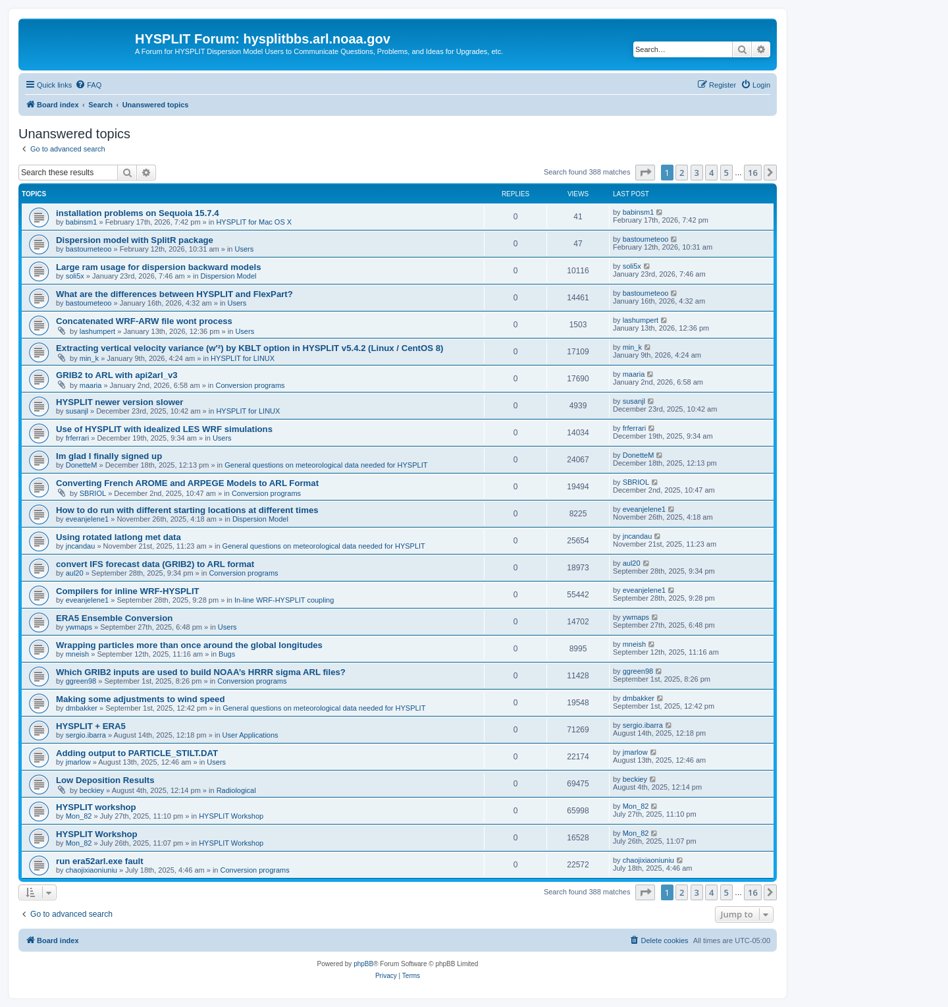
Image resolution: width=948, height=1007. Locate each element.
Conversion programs (249, 385)
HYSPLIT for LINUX (243, 358)
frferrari (77, 438)
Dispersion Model (229, 276)
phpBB (363, 963)
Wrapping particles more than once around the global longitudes (189, 645)
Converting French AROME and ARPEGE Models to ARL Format (187, 483)
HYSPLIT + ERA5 (91, 726)
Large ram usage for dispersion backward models (158, 267)
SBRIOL (93, 493)
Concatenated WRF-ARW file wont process (144, 321)
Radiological (236, 790)
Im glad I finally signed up (109, 456)
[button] (645, 172)
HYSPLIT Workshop (231, 816)
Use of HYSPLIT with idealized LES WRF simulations (164, 429)
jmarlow (78, 762)
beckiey (92, 790)
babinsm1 (81, 222)
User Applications (250, 735)
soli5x (75, 276)
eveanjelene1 (87, 519)
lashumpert (97, 331)
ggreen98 (81, 681)
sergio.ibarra (86, 735)
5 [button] (726, 172)
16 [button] (753, 172)
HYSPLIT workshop (96, 807)
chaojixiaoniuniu (91, 870)
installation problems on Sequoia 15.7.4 (137, 213)
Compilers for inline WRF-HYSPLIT (127, 591)
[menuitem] (88, 85)
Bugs (227, 654)
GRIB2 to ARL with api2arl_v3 (117, 375)
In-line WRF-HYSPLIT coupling (284, 600)
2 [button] (681, 172)
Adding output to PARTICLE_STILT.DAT (137, 753)
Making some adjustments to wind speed (140, 699)
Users (244, 249)
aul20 (75, 573)
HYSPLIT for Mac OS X (254, 222)
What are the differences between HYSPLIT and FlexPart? (174, 294)
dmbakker (81, 708)
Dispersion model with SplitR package (134, 240)
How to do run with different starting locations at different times (187, 510)
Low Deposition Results (105, 780)
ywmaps (79, 627)
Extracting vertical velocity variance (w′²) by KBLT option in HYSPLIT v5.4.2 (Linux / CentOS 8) (249, 348)
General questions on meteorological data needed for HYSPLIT (325, 465)
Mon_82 (79, 816)
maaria (91, 385)
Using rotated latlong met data (118, 537)
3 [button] (697, 172)
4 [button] (711, 172)
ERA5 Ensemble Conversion (114, 618)
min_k (89, 358)
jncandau (80, 546)
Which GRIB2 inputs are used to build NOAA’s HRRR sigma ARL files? (201, 672)
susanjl (77, 411)
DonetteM (81, 465)
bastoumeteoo (89, 249)
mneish (77, 654)
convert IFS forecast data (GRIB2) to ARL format (155, 564)
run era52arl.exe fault (100, 861)
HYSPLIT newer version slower (119, 402)
